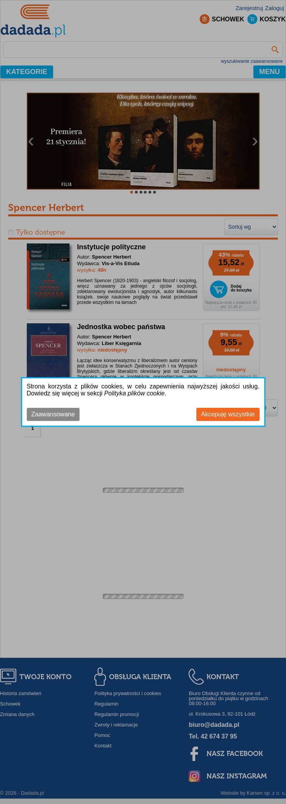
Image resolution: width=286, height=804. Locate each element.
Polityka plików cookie (134, 393)
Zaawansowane (53, 414)
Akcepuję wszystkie (228, 414)
